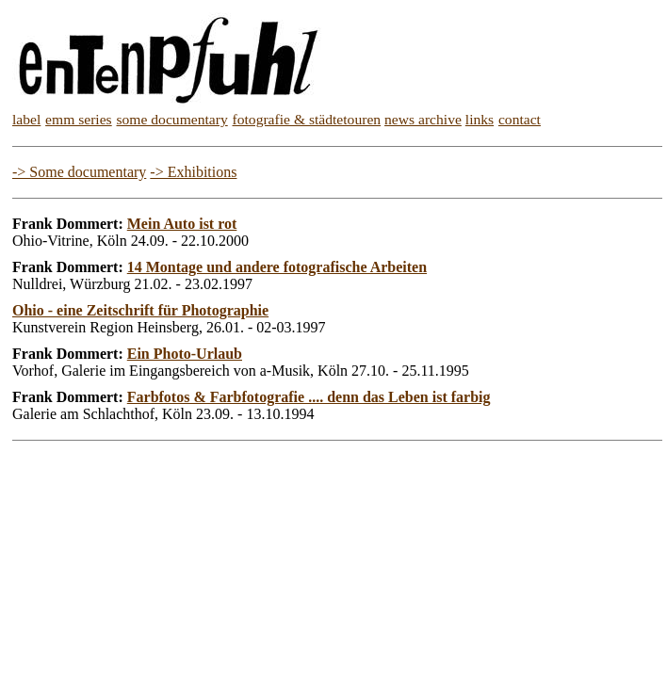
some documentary (172, 119)
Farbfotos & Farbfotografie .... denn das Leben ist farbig (309, 397)
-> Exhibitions (193, 172)
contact (519, 119)
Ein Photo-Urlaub (184, 354)
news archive (423, 119)
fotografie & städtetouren (307, 119)
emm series (78, 119)
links (479, 119)
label (26, 119)
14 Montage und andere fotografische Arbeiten (277, 267)
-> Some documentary (79, 172)
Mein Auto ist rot (182, 224)
